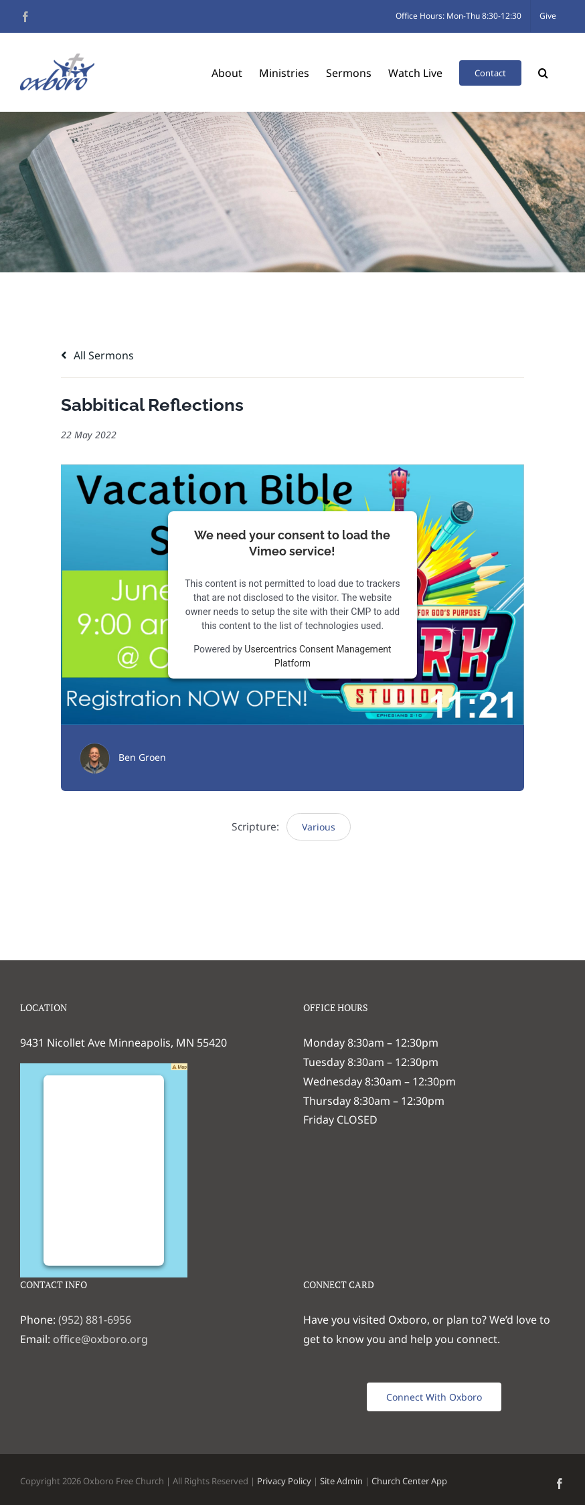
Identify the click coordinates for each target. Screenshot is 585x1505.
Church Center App (409, 1481)
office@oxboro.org (100, 1339)
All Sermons (97, 355)
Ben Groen (142, 757)
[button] (543, 72)
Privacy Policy (284, 1481)
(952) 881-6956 (94, 1319)
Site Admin (341, 1481)
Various (318, 826)
